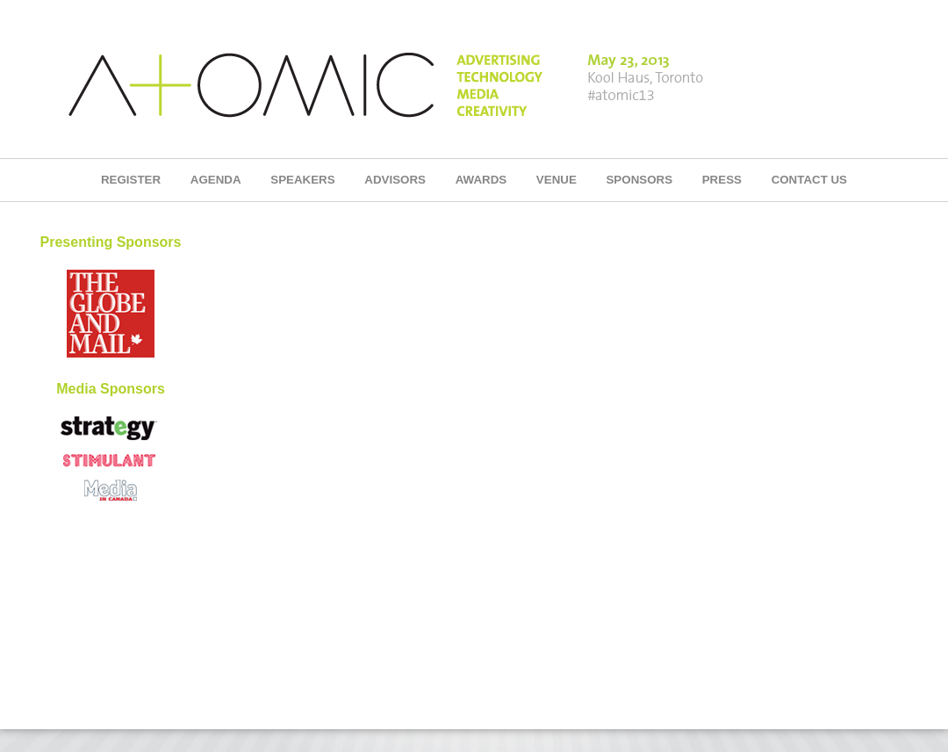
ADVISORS (395, 179)
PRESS (722, 179)
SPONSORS (639, 179)
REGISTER (131, 179)
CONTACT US (809, 179)
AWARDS (481, 179)
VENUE (556, 179)
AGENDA (215, 179)
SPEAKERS (302, 179)
